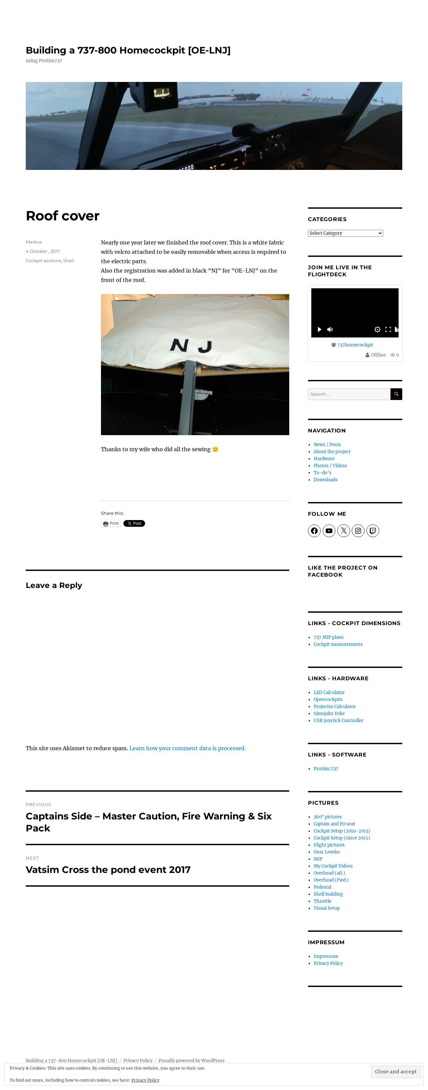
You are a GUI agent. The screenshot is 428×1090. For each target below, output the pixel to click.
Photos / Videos (330, 466)
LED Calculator (329, 692)
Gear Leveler (327, 852)
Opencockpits (328, 699)
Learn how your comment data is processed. (187, 748)
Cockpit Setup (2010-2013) (342, 831)
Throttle (322, 901)
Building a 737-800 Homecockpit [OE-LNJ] (128, 50)
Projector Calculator (335, 706)
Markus (34, 241)
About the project (332, 452)
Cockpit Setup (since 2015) (342, 838)
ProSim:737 (326, 769)
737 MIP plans (329, 637)
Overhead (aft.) (329, 873)
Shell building (328, 894)
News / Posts (327, 445)
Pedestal (322, 887)
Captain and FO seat (334, 824)
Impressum (326, 956)
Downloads (326, 480)
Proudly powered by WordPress (191, 1061)
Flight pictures (329, 845)
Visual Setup (327, 908)
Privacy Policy (328, 963)
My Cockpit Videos (333, 866)
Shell (68, 260)
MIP (318, 859)
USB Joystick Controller (338, 720)
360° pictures (328, 817)
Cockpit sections (43, 260)
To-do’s (322, 473)
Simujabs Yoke (329, 713)
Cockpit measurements (338, 644)
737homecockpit (355, 345)
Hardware (324, 459)
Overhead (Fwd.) (331, 880)
